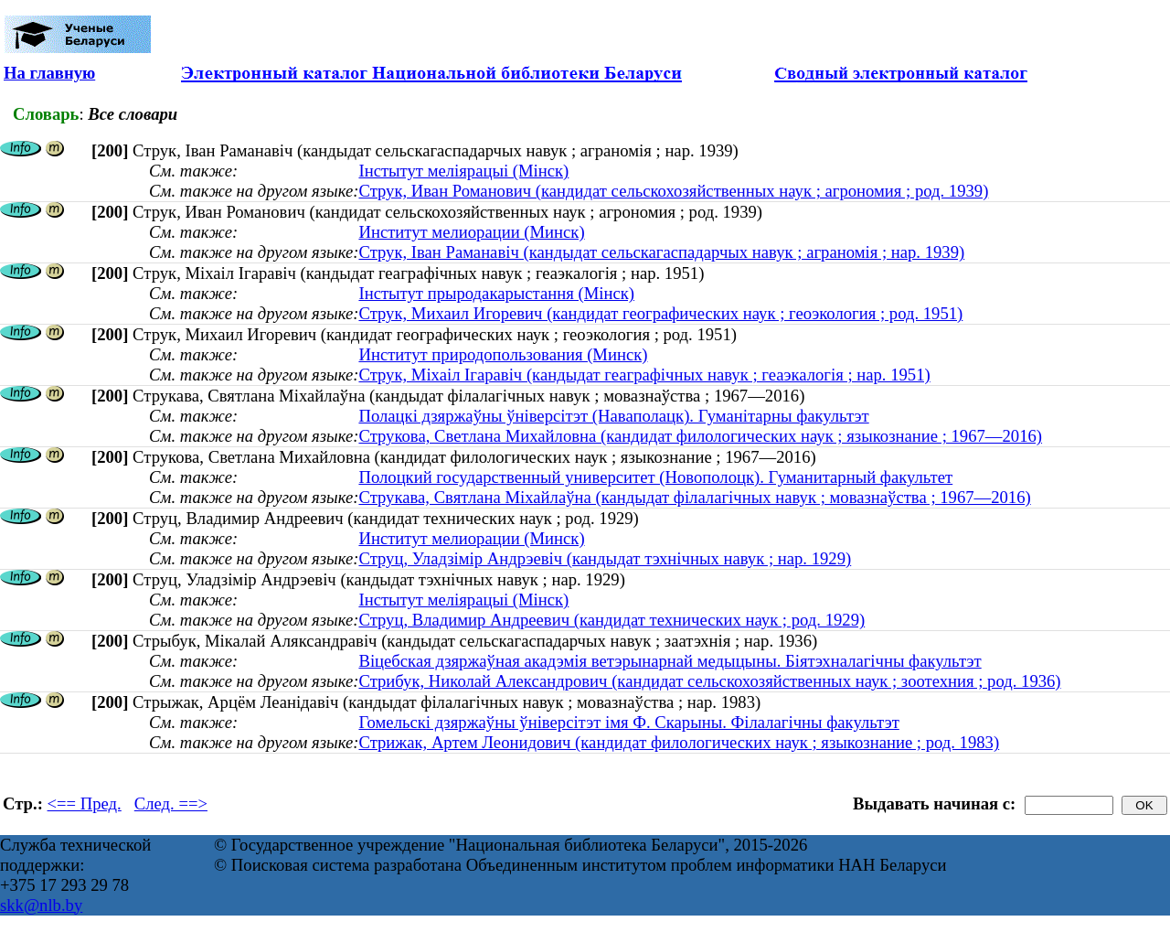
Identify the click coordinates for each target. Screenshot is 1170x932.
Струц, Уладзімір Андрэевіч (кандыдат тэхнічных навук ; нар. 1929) (604, 558)
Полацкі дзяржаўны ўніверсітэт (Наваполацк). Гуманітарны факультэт (613, 415)
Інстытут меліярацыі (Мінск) (463, 170)
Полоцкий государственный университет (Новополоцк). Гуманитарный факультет (655, 477)
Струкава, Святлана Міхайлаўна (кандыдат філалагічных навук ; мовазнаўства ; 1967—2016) (694, 497)
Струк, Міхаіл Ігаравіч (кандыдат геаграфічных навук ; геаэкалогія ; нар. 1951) (644, 374)
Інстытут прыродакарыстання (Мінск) (496, 293)
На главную (49, 72)
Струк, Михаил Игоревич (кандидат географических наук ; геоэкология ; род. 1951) (660, 313)
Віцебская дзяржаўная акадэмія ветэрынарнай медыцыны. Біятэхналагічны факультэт (669, 660)
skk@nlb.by (41, 905)
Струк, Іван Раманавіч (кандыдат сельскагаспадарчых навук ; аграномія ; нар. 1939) (661, 252)
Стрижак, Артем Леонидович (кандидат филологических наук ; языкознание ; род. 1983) (678, 742)
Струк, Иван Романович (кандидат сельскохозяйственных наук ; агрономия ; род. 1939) (673, 190)
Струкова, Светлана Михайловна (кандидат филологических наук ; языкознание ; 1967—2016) (700, 435)
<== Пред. (85, 803)
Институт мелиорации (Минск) (471, 231)
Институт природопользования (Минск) (502, 354)
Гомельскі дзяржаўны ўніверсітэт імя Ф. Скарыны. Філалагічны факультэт (628, 722)
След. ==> (170, 803)
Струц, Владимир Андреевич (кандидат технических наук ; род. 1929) (611, 619)
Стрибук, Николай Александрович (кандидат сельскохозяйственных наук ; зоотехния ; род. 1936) (709, 681)
